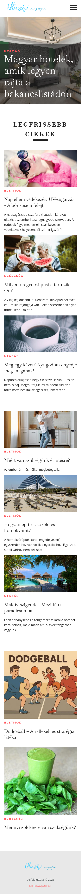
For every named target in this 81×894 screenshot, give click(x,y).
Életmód (13, 190)
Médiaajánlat (40, 886)
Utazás (12, 51)
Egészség (13, 276)
